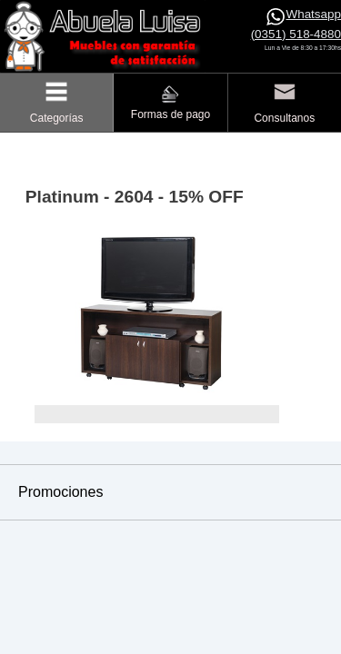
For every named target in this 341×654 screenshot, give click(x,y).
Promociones (60, 492)
